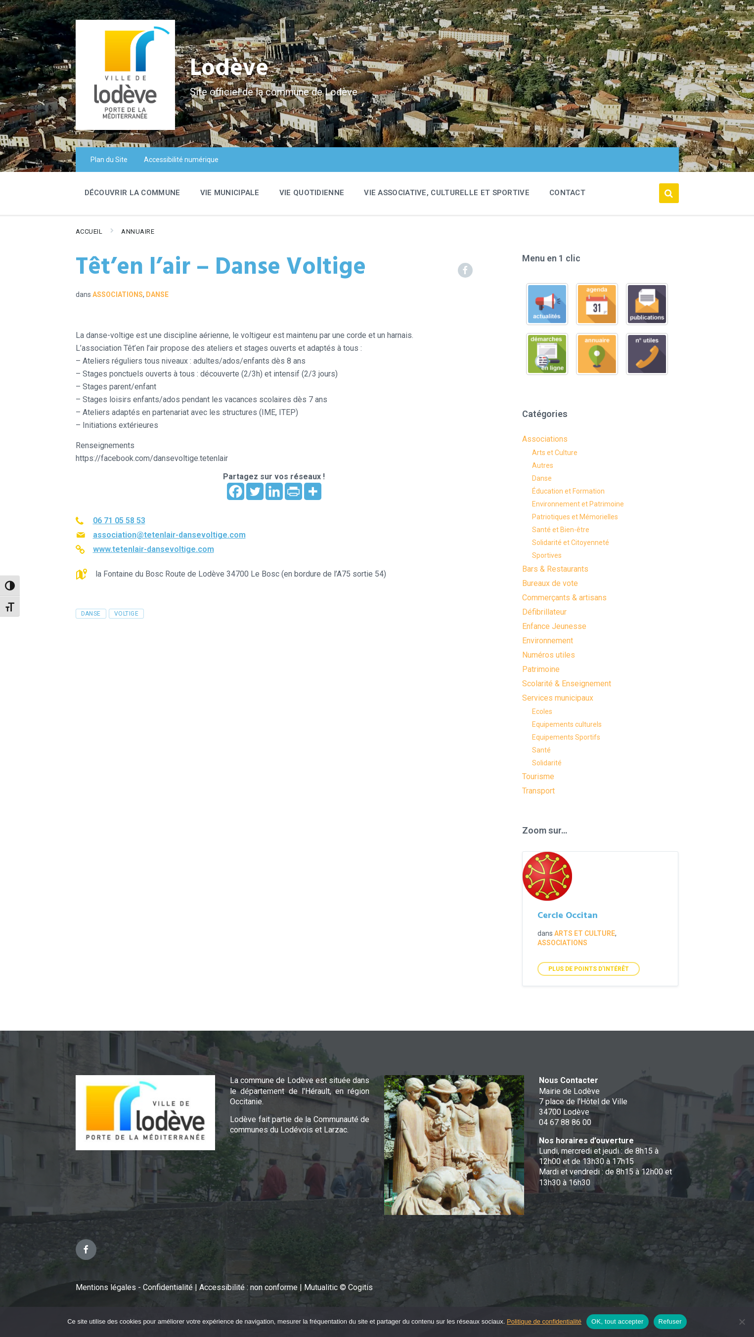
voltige (126, 613)
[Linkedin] (274, 491)
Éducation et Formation (568, 491)
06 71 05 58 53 (119, 520)
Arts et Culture (554, 453)
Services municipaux (557, 698)
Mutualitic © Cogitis (338, 1287)
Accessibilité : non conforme (249, 1287)
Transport (538, 790)
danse (91, 613)
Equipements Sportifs (566, 737)
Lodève (229, 69)
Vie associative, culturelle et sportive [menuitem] (447, 192)
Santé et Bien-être (560, 530)
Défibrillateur (544, 612)
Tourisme (538, 776)
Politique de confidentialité (544, 1321)
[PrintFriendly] (293, 491)
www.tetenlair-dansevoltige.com (153, 549)
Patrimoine (541, 669)
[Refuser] (742, 1322)
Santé (541, 750)
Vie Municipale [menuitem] (230, 192)
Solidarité (547, 763)
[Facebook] (235, 491)
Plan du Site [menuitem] (109, 160)
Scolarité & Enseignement (566, 683)
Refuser (670, 1321)
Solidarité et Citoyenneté (570, 542)
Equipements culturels (567, 724)
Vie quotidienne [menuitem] (312, 192)
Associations (117, 294)
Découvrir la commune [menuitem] (132, 192)
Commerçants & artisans (564, 597)
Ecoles (542, 711)
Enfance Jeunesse (554, 626)
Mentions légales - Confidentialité (134, 1287)
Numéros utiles (548, 655)
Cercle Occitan (567, 916)
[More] (312, 491)
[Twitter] (255, 491)
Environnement (547, 640)
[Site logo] (125, 127)
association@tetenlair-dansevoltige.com (169, 535)
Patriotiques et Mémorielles (575, 517)
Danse (157, 294)
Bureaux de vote (550, 583)
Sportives (547, 555)
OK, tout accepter (617, 1321)
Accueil (89, 231)
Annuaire (137, 231)
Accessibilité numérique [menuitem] (181, 160)
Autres (542, 465)
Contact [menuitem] (567, 192)
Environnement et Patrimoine (578, 504)
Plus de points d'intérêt (588, 968)
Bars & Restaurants (555, 569)
